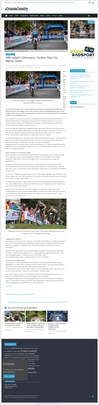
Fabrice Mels (45, 65)
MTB (65, 65)
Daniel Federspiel (28, 65)
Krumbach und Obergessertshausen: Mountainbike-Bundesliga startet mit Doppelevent (50, 2)
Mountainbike (59, 65)
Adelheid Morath (17, 348)
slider (12, 54)
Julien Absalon (35, 359)
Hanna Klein (23, 357)
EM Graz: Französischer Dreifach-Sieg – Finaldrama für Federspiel (56, 326)
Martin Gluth (28, 366)
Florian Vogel (31, 355)
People (42, 15)
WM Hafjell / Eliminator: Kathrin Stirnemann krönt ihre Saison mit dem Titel (38, 302)
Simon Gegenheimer (20, 67)
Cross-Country (29, 351)
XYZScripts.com (58, 403)
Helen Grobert (30, 357)
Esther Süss (13, 355)
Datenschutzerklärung (10, 386)
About (61, 15)
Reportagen (34, 15)
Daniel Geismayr (15, 353)
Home (11, 15)
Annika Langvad (34, 348)
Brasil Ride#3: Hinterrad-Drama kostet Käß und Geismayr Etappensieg (36, 325)
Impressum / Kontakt (10, 384)
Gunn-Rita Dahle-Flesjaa (14, 357)
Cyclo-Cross (7, 354)
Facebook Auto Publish (42, 403)
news (16, 15)
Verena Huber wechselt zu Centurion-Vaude (14, 324)
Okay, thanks (9, 376)
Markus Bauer (52, 65)
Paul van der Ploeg (10, 67)
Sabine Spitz (32, 372)
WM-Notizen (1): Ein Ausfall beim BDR (19, 294)
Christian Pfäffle (16, 351)
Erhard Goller (18, 65)
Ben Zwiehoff (8, 351)
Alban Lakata (26, 348)
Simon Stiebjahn (30, 67)
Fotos (54, 15)
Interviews (24, 15)
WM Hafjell (37, 67)
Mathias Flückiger (35, 365)
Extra (48, 15)
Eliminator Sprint (37, 65)
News (8, 54)
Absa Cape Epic (7, 348)
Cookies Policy (8, 388)
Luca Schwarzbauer (30, 361)
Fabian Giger (25, 355)
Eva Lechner (19, 355)
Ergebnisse (9, 286)
